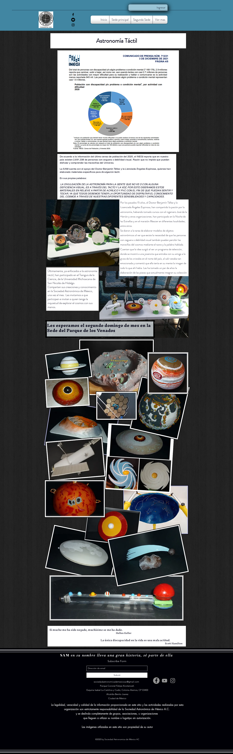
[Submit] (116, 675)
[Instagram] (73, 25)
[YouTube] (73, 20)
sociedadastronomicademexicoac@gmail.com (116, 681)
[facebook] (73, 14)
